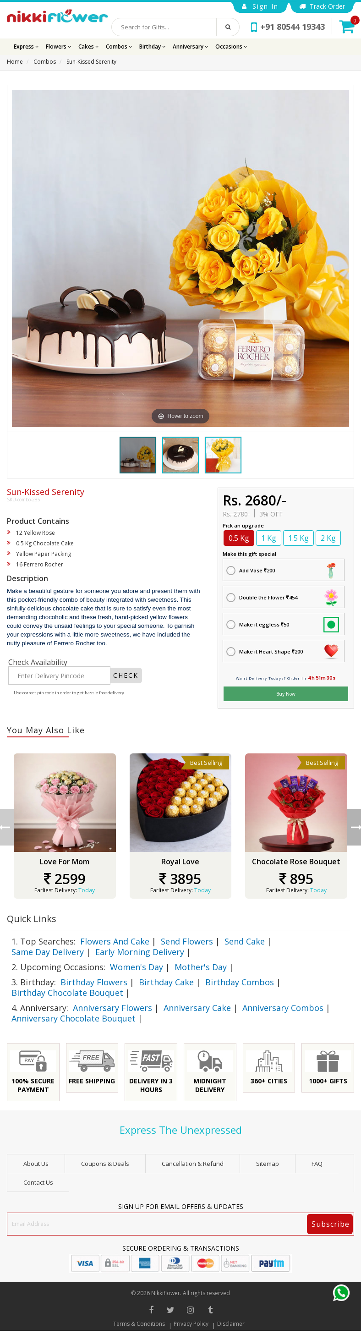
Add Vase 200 (257, 570)
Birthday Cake (166, 982)
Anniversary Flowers (112, 1007)
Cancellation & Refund (193, 1163)
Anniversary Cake (197, 1007)
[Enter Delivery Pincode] (59, 675)
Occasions (231, 46)
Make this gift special (249, 553)
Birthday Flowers (93, 982)
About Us (36, 1163)
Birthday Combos (239, 982)
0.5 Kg (239, 538)
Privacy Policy (191, 1324)
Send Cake (244, 941)
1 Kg (268, 538)
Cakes (88, 46)
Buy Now (285, 694)
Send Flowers (187, 941)
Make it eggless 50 (264, 624)
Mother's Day (201, 966)
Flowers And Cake (114, 941)
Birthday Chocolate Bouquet (67, 992)
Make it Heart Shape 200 (271, 651)
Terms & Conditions (139, 1324)
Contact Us (38, 1182)
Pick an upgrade (243, 525)
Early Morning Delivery (139, 951)
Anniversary (190, 46)
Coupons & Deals (105, 1163)
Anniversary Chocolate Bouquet (73, 1018)
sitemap (267, 1163)
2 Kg (328, 538)
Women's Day (136, 966)
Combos (119, 46)
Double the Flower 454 (268, 597)
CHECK (125, 675)
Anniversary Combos (282, 1007)
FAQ (317, 1163)
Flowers (58, 46)
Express (26, 46)
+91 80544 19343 (288, 26)
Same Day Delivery (47, 951)
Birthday (152, 46)
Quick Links (31, 918)
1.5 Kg (298, 538)
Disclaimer (231, 1324)
